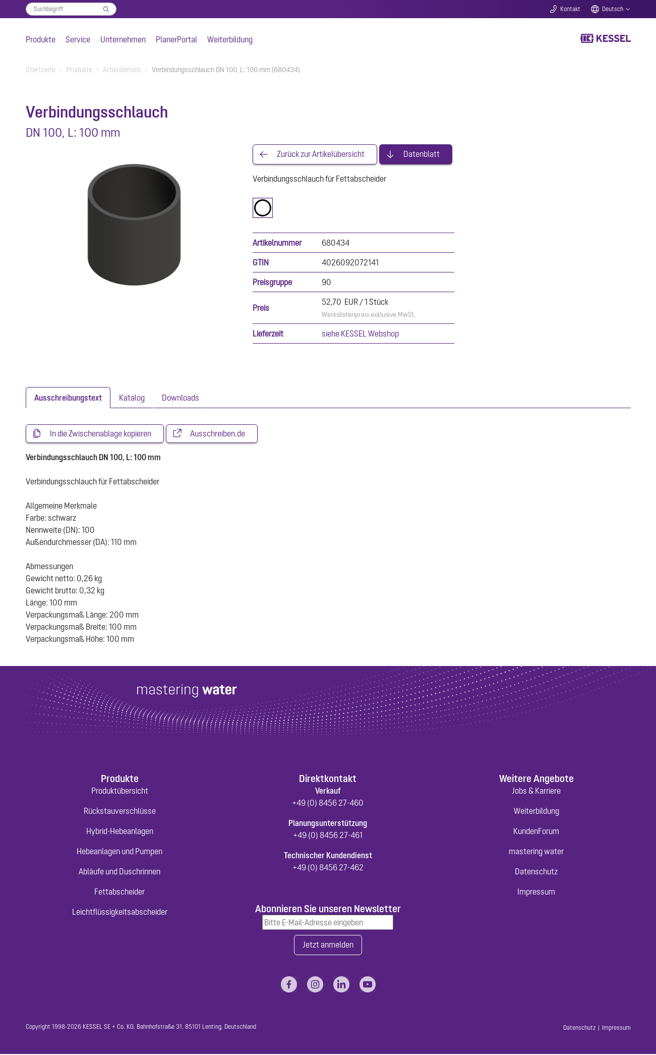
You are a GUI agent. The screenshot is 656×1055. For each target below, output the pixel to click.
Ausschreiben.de (217, 433)
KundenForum (536, 832)
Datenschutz (536, 872)
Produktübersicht (119, 791)
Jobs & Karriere (536, 791)
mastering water (536, 852)
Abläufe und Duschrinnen (119, 872)
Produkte (40, 39)
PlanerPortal (176, 39)
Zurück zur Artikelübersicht (321, 154)
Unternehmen (123, 39)
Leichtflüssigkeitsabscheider (119, 912)
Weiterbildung (230, 39)
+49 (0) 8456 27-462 (328, 868)
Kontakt (570, 9)
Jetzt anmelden (328, 946)
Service (78, 39)
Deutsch (612, 9)
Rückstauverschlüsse (120, 811)
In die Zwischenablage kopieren (100, 433)
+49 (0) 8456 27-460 (328, 803)
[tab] (68, 397)
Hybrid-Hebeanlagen (119, 832)
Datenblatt (421, 154)
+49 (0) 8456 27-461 (328, 836)
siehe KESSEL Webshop (360, 333)
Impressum (536, 892)
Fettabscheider (119, 892)
